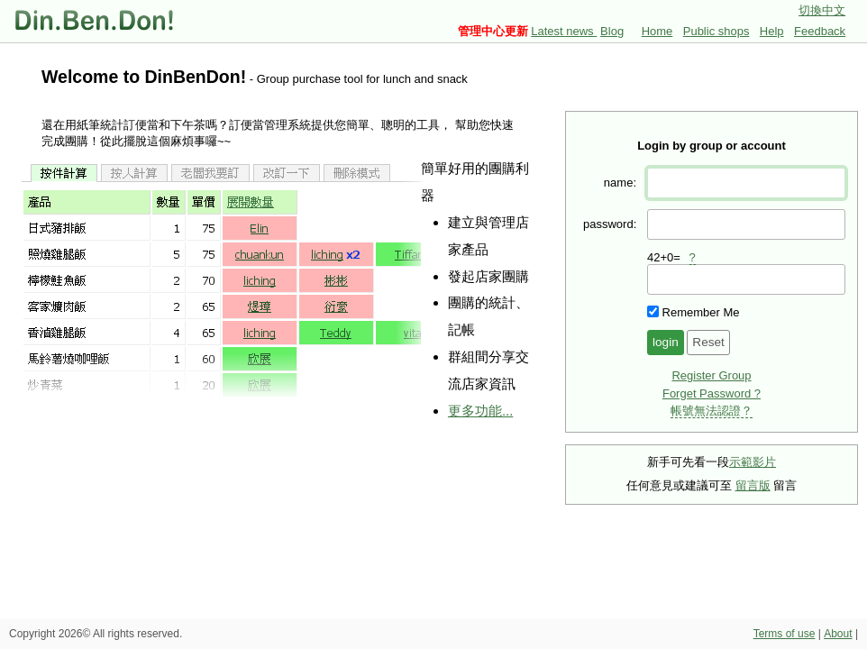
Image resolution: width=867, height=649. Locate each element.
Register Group (711, 375)
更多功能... (480, 410)
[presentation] (746, 279)
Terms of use (784, 633)
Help (772, 31)
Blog (612, 31)
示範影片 (752, 462)
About (838, 633)
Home (657, 31)
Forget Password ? (711, 393)
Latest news (564, 31)
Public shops (716, 31)
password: (609, 224)
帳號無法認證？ (712, 410)
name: (620, 182)
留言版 (753, 485)
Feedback (819, 31)
